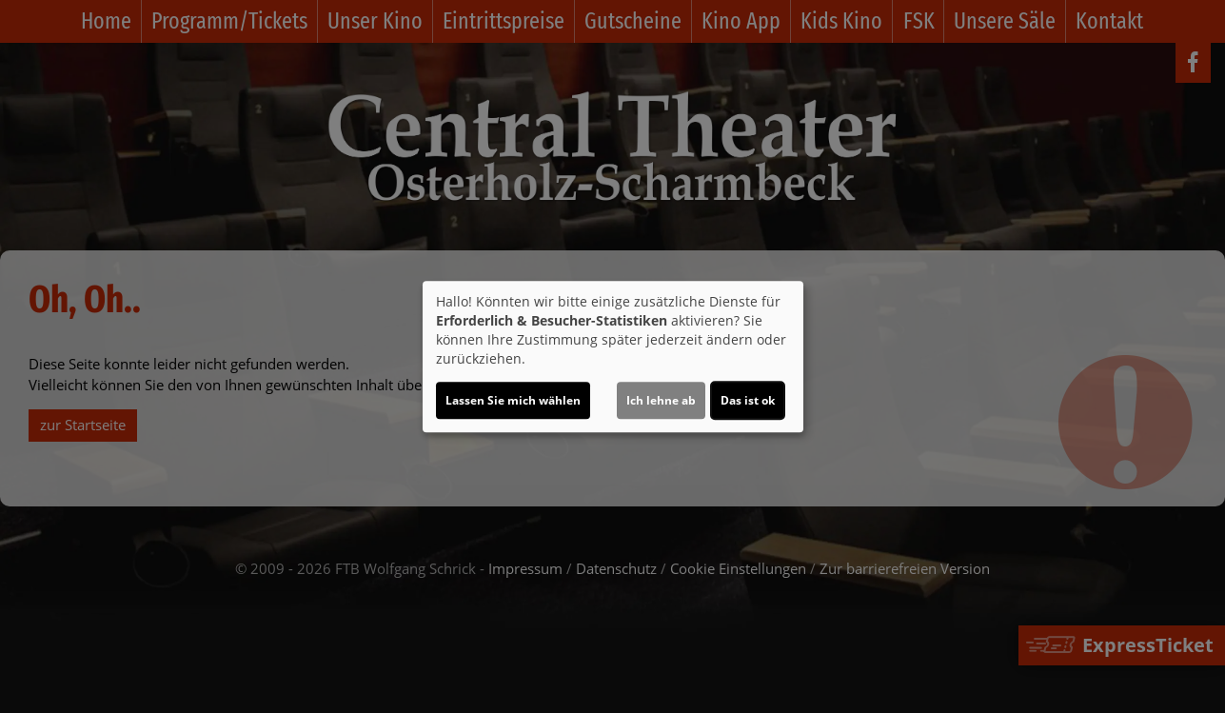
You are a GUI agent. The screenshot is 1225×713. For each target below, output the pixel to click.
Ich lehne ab (661, 400)
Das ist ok (748, 400)
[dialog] (613, 357)
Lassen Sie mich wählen (513, 400)
